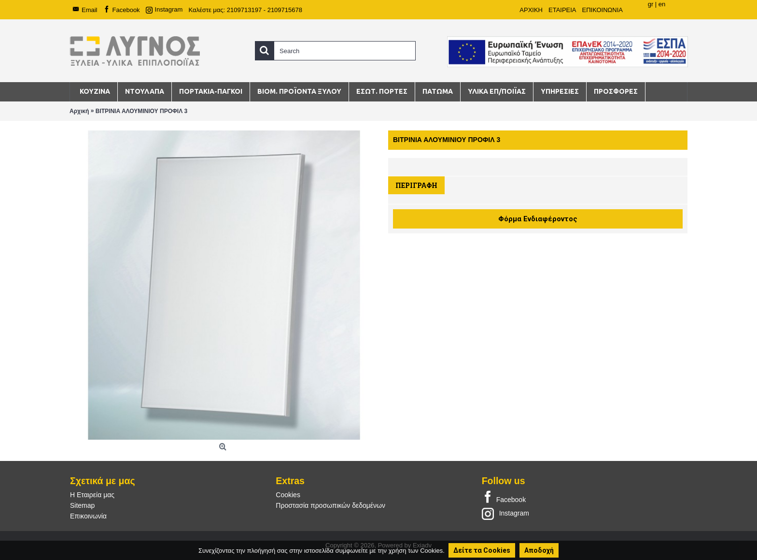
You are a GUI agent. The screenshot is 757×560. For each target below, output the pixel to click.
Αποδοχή (539, 550)
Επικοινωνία (88, 516)
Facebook (504, 497)
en (662, 4)
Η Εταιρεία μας (92, 495)
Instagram (505, 513)
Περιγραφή (416, 185)
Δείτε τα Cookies (481, 550)
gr (651, 4)
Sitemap (82, 505)
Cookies (288, 495)
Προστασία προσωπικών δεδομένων (330, 505)
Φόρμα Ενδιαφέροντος (537, 219)
